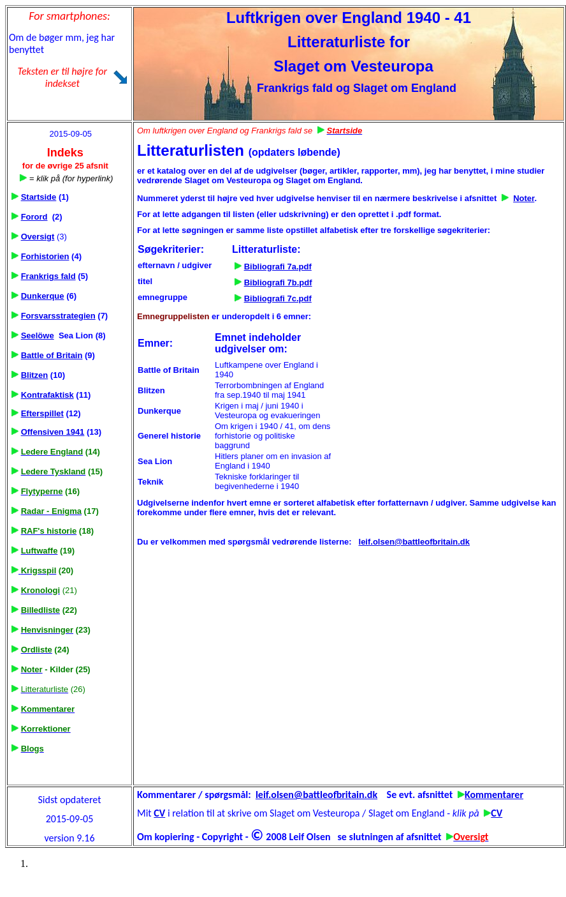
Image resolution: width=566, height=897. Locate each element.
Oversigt (38, 236)
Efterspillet (42, 413)
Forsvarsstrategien (58, 315)
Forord (34, 217)
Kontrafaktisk (47, 395)
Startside (39, 197)
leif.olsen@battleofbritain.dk (414, 541)
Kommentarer (494, 794)
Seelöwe (37, 335)
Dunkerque (42, 296)
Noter (523, 198)
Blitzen (34, 375)
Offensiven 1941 (53, 432)
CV (159, 813)
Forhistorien (45, 256)
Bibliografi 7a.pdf (278, 266)
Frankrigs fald (48, 276)
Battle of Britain (52, 355)
